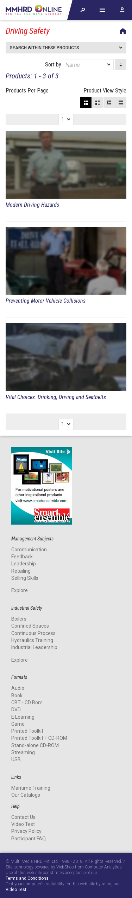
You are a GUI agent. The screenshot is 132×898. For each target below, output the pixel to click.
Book (17, 695)
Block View (86, 102)
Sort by (79, 64)
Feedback (22, 556)
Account (122, 10)
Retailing (21, 571)
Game (18, 724)
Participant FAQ (28, 838)
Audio (17, 688)
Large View (97, 102)
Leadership (23, 563)
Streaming (23, 752)
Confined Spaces (30, 626)
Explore (19, 590)
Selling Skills (24, 578)
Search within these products (44, 47)
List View (120, 102)
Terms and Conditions (27, 878)
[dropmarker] (109, 64)
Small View (109, 102)
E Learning (22, 717)
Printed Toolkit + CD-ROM (39, 738)
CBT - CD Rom (27, 702)
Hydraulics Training (32, 640)
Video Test (23, 824)
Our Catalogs (25, 795)
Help (102, 10)
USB (16, 759)
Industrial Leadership (34, 647)
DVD (16, 709)
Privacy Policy (26, 831)
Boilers (18, 619)
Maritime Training (30, 788)
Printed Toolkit (27, 731)
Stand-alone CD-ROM (35, 745)
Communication (29, 549)
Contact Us (23, 817)
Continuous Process (33, 633)
